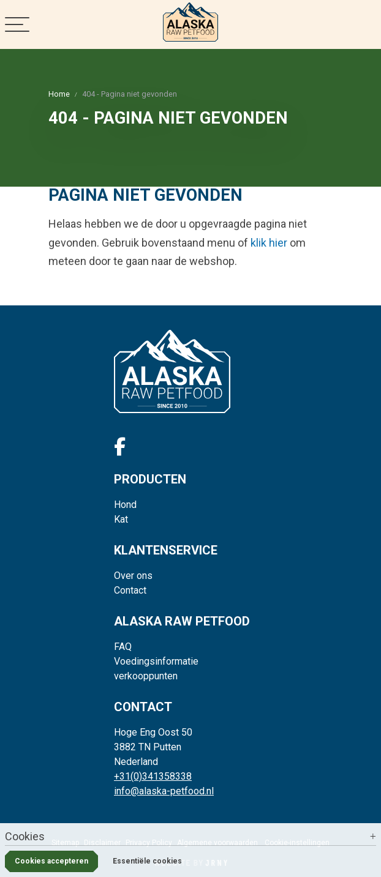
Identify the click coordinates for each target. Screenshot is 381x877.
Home (59, 94)
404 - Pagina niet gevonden (129, 94)
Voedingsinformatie (156, 661)
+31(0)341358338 (153, 776)
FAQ (123, 646)
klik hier (269, 242)
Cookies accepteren (51, 861)
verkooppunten (146, 676)
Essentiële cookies (147, 861)
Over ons (133, 575)
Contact (130, 590)
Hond (125, 504)
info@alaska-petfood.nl (164, 791)
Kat (121, 519)
